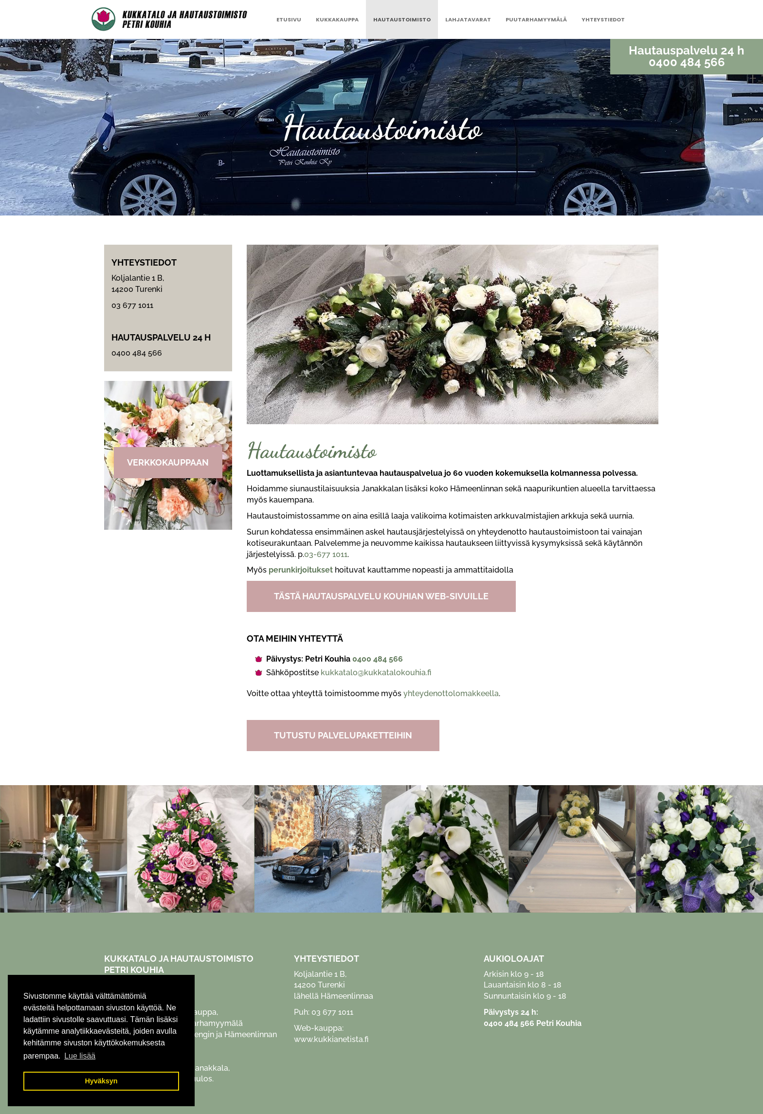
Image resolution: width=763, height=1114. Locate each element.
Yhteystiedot (603, 19)
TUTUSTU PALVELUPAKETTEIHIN (343, 735)
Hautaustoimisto (402, 19)
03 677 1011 (132, 305)
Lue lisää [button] (79, 1056)
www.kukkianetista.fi (331, 1039)
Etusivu (288, 19)
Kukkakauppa (337, 19)
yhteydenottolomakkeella (451, 693)
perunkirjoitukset (301, 570)
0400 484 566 (687, 62)
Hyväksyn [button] (101, 1081)
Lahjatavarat (468, 19)
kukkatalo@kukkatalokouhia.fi (376, 672)
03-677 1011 (325, 554)
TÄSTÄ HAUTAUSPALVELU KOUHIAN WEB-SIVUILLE (381, 596)
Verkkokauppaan (168, 462)
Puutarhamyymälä (536, 19)
